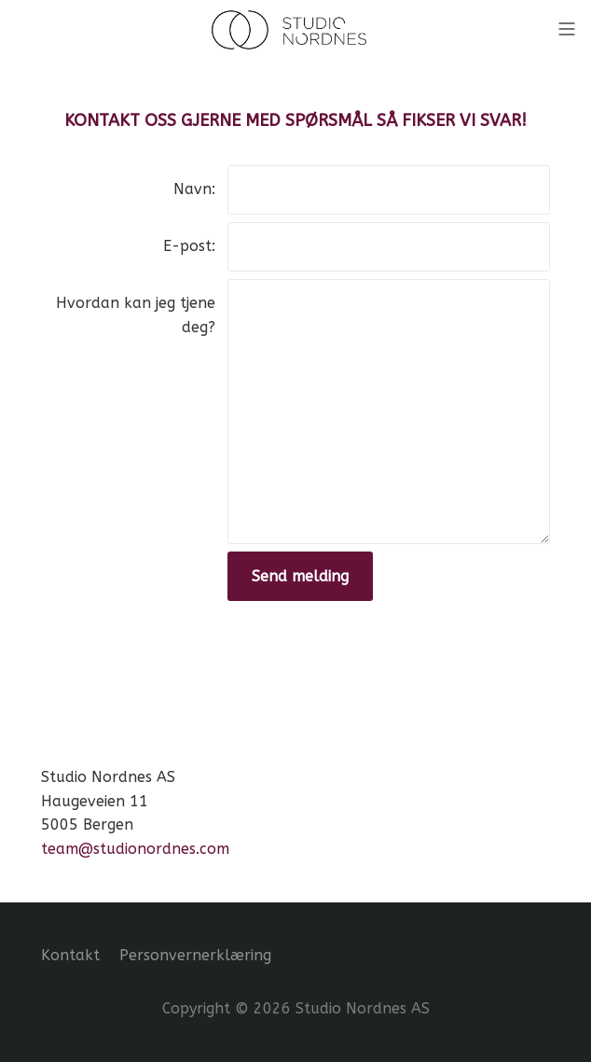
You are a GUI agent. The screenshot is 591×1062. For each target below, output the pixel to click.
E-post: (189, 246)
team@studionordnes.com (135, 849)
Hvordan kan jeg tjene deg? (135, 315)
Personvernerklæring (195, 955)
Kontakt (70, 955)
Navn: (194, 189)
